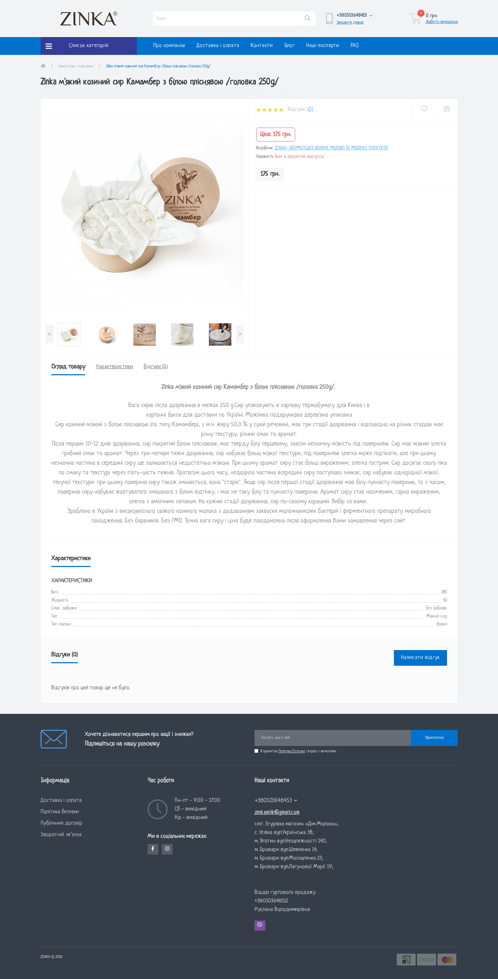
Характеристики (114, 367)
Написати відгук (420, 658)
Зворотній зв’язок (61, 835)
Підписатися (434, 738)
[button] (355, 15)
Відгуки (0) (156, 367)
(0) (310, 110)
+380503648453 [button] (276, 800)
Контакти (262, 46)
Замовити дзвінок (350, 22)
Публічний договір (61, 823)
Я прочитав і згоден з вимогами (298, 751)
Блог (289, 46)
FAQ (355, 46)
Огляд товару (68, 367)
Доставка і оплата (217, 46)
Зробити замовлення (442, 22)
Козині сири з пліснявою (76, 66)
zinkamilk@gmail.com (277, 813)
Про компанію (169, 46)
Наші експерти (322, 46)
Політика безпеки (291, 751)
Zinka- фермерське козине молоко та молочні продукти (331, 148)
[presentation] (50, 334)
